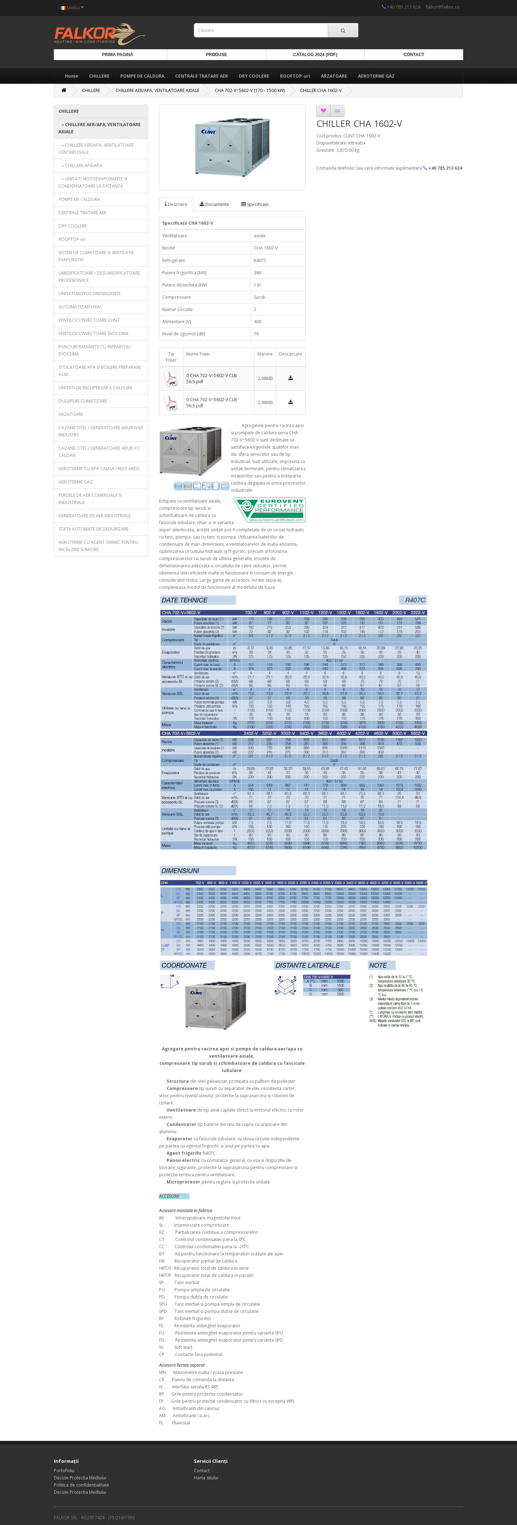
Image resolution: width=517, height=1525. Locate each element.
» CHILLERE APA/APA (80, 165)
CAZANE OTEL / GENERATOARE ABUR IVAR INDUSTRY (101, 431)
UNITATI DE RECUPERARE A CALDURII (95, 388)
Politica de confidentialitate (81, 1485)
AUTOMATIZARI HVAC (81, 307)
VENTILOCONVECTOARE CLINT (89, 320)
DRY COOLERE (254, 76)
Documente (214, 204)
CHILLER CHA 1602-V (320, 90)
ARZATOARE (334, 76)
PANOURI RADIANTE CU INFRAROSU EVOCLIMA (95, 350)
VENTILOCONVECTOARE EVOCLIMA (94, 333)
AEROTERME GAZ (376, 76)
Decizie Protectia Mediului (80, 1478)
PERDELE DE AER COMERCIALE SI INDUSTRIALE (90, 498)
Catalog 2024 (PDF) (315, 54)
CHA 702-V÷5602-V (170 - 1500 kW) (250, 90)
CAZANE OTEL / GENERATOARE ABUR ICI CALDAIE (99, 451)
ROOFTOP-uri (295, 76)
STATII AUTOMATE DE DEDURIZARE (94, 529)
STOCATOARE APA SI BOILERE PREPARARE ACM (100, 370)
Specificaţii (255, 204)
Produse (216, 54)
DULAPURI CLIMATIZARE (83, 401)
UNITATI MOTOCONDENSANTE (90, 293)
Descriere (176, 204)
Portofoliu (64, 1470)
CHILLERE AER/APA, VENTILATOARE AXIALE (157, 90)
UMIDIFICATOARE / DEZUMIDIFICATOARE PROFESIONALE (99, 276)
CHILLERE (99, 76)
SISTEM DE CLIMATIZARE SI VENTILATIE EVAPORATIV (96, 256)
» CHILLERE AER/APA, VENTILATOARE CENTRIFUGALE (96, 148)
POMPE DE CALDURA (142, 76)
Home (71, 76)
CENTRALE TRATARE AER (201, 76)
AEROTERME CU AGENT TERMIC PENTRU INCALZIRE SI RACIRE (98, 546)
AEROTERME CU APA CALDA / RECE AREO (99, 469)
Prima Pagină (117, 54)
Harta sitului (206, 1478)
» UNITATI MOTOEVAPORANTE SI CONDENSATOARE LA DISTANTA (93, 182)
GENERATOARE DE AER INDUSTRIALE (95, 516)
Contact (414, 54)
